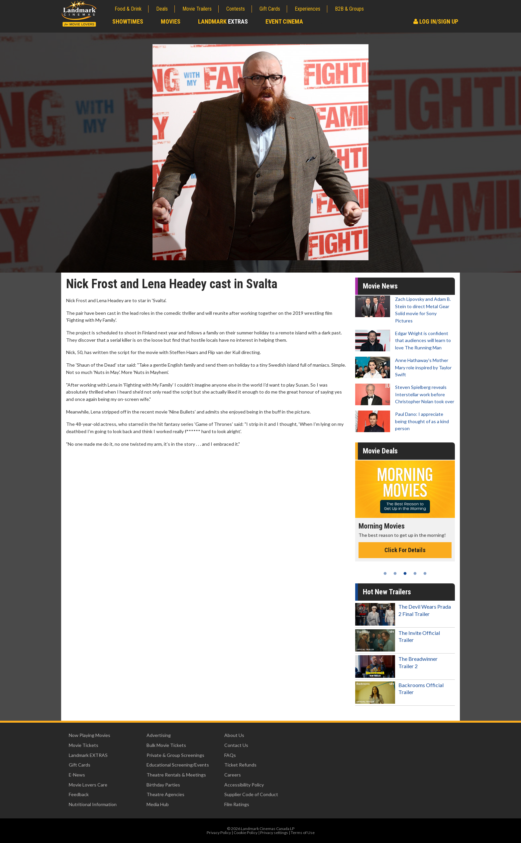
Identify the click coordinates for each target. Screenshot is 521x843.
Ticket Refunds (240, 765)
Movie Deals (380, 451)
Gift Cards (270, 9)
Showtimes (127, 21)
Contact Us (236, 745)
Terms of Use (303, 832)
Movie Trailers (197, 9)
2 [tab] (395, 573)
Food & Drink (128, 9)
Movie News (380, 286)
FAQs (230, 755)
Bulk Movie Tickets (166, 745)
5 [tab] (425, 573)
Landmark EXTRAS (88, 755)
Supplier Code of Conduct (251, 794)
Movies (170, 21)
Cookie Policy (246, 832)
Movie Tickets (83, 745)
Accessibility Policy (244, 784)
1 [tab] (385, 573)
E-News (77, 775)
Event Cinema (284, 21)
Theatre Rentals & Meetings (176, 775)
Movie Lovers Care (88, 784)
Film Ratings (236, 804)
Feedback (79, 794)
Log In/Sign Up (435, 21)
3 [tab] (405, 573)
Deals (162, 9)
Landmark (223, 21)
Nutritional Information (93, 804)
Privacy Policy (219, 832)
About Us (234, 735)
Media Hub (158, 804)
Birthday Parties (163, 784)
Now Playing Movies (89, 735)
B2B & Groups (349, 9)
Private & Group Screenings (175, 755)
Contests (235, 9)
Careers (232, 775)
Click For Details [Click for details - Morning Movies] (405, 549)
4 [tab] (415, 573)
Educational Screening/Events (178, 765)
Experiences (307, 9)
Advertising (159, 735)
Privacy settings (274, 832)
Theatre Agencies (165, 794)
